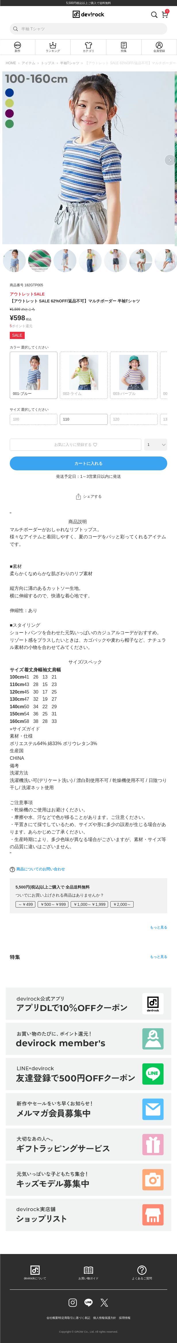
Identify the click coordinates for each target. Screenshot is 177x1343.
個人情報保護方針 (104, 1317)
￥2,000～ (122, 904)
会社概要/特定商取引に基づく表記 (69, 1317)
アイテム (28, 63)
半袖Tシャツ (69, 63)
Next (170, 160)
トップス (48, 63)
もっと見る (158, 927)
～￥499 (25, 904)
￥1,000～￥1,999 (89, 904)
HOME (11, 63)
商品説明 (77, 521)
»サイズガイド (25, 728)
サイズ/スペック (85, 662)
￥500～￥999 (53, 904)
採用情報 (124, 1317)
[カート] (164, 14)
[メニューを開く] (10, 14)
